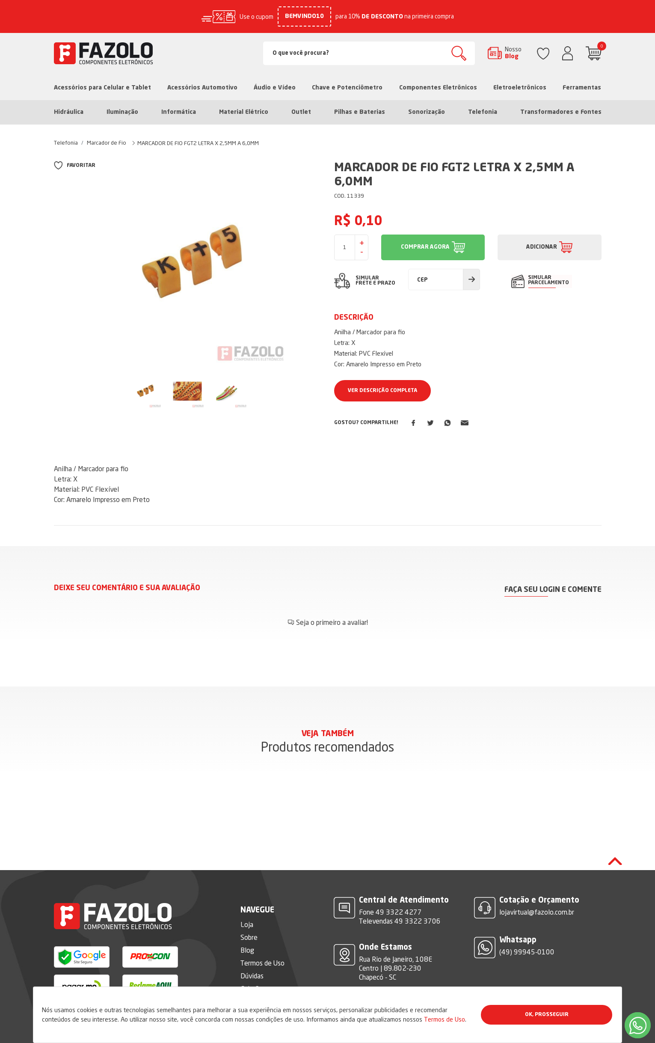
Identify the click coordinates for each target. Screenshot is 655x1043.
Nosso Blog (513, 52)
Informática (178, 112)
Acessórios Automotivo (202, 88)
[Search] (369, 53)
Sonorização (426, 112)
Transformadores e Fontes (561, 112)
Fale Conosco (259, 963)
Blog (247, 924)
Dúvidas (252, 950)
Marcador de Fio (106, 142)
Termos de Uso (444, 1019)
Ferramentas (582, 88)
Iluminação (122, 112)
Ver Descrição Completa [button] (382, 390)
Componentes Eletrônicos (438, 88)
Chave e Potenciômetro (347, 88)
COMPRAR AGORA (425, 247)
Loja (246, 898)
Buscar (459, 53)
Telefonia (482, 112)
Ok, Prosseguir (547, 1014)
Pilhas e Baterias (359, 112)
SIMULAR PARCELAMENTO (548, 280)
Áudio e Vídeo (275, 88)
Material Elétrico (243, 112)
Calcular (471, 279)
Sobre (249, 911)
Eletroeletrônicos (519, 88)
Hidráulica (68, 112)
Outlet (301, 112)
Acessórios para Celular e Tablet (102, 88)
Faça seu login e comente (553, 590)
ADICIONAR (541, 247)
